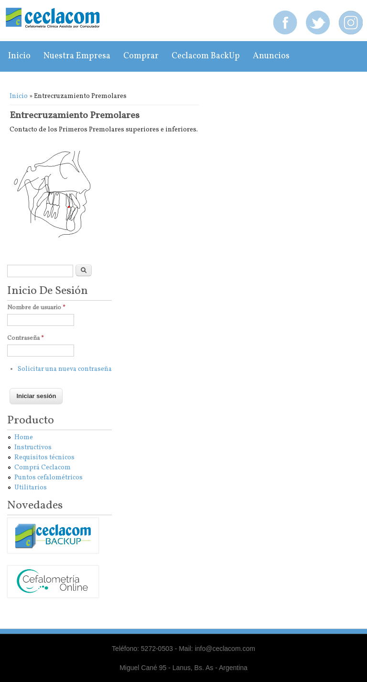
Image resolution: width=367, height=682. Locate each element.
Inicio (19, 56)
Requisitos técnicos (44, 457)
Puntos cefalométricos (48, 477)
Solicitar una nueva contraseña (65, 369)
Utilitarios (30, 487)
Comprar (141, 56)
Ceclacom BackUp (206, 56)
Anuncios (271, 56)
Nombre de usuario (36, 307)
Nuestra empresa (76, 56)
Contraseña (25, 338)
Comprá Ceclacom (42, 467)
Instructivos (33, 447)
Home (23, 437)
